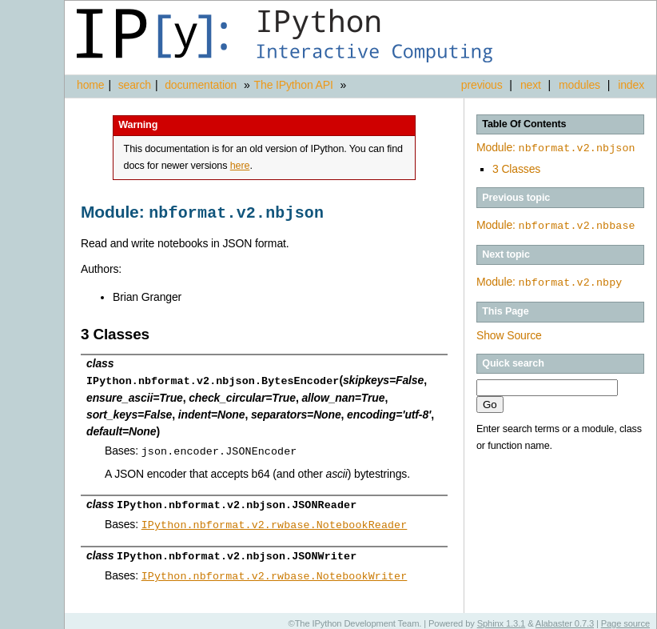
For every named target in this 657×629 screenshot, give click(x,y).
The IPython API (293, 84)
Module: (555, 147)
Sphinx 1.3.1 (501, 617)
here (240, 165)
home (90, 84)
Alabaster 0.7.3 (565, 617)
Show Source (509, 332)
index (631, 84)
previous (482, 84)
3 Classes (516, 167)
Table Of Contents (524, 124)
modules (579, 84)
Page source (625, 617)
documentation (202, 84)
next (530, 84)
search (134, 84)
